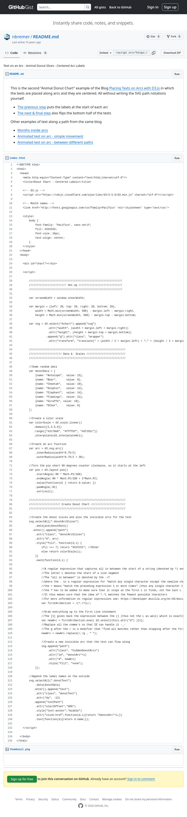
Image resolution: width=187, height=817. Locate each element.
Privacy (30, 799)
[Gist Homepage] (21, 7)
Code (11, 53)
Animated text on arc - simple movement (50, 136)
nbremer (21, 37)
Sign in (153, 7)
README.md (46, 37)
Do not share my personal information (148, 799)
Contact (94, 799)
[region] (93, 115)
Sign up (170, 7)
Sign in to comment (141, 779)
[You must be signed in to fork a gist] (174, 37)
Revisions (35, 53)
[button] (153, 53)
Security (43, 799)
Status (55, 799)
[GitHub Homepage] (80, 805)
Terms (19, 799)
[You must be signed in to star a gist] (153, 37)
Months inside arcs (32, 130)
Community (69, 799)
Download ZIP (172, 53)
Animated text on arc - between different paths (55, 142)
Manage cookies (112, 799)
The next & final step (34, 113)
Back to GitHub (120, 7)
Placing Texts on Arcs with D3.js (134, 88)
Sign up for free (22, 779)
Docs (83, 799)
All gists (100, 7)
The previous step (31, 107)
